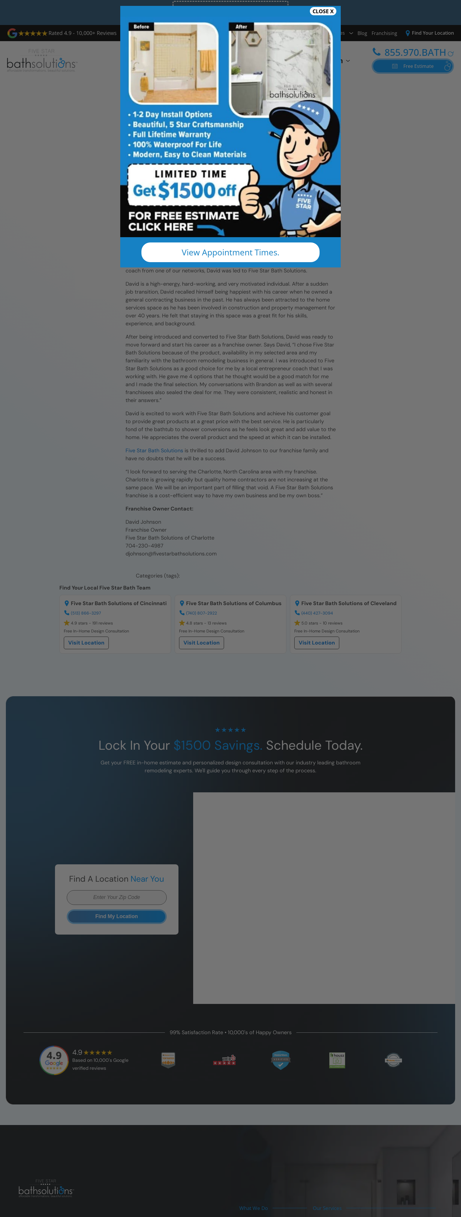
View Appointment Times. (230, 252)
